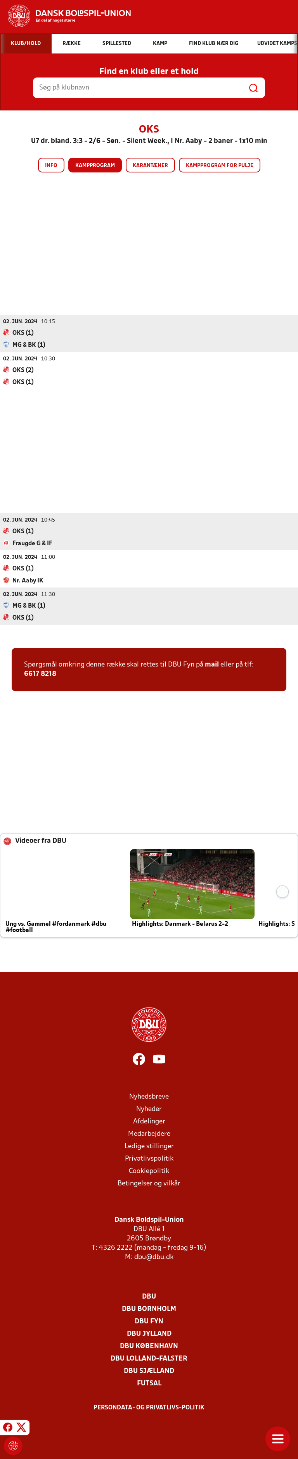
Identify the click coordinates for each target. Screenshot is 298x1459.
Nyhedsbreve (149, 1096)
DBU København (149, 1346)
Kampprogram (95, 165)
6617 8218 (40, 673)
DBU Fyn (149, 1321)
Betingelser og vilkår (149, 1183)
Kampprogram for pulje (219, 165)
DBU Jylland (149, 1333)
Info (51, 165)
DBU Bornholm (149, 1309)
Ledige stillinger (149, 1146)
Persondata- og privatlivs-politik (149, 1407)
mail (212, 664)
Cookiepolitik (149, 1171)
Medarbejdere (149, 1133)
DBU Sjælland (149, 1371)
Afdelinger (149, 1121)
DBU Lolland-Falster (149, 1358)
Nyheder (149, 1109)
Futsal (149, 1383)
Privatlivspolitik (149, 1158)
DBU (149, 1296)
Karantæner (150, 165)
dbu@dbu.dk (153, 1257)
